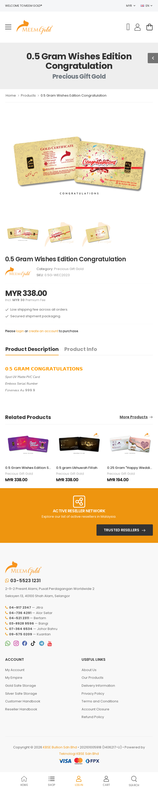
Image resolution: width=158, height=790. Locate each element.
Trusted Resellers (121, 530)
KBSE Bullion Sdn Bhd (60, 747)
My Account (14, 669)
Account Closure (95, 709)
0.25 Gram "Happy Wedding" (131, 467)
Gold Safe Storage (20, 685)
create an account (43, 331)
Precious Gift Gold (69, 268)
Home (11, 95)
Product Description (32, 349)
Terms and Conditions (100, 701)
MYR (129, 6)
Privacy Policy (93, 693)
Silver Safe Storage (21, 693)
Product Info (80, 349)
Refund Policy (93, 716)
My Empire (13, 677)
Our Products (92, 677)
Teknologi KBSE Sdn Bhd (79, 753)
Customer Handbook (22, 701)
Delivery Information (98, 685)
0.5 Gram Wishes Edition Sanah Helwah (38, 467)
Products (28, 95)
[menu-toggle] (8, 27)
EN (145, 6)
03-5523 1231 (23, 580)
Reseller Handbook (21, 709)
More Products (134, 417)
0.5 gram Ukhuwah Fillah (76, 467)
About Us (89, 669)
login (20, 331)
